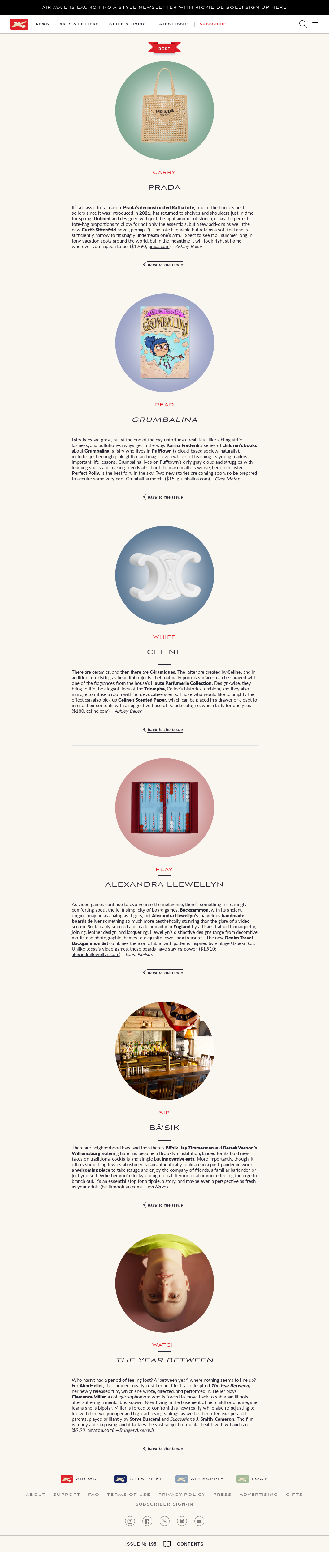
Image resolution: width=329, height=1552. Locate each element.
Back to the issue (165, 265)
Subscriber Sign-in (164, 1504)
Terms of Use (129, 1495)
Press (222, 1495)
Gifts (294, 1495)
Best (164, 49)
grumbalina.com (193, 478)
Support (66, 1495)
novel (123, 229)
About (36, 1495)
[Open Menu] (315, 24)
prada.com (159, 246)
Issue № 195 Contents (164, 1544)
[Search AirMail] (303, 24)
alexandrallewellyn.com (95, 954)
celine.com (97, 710)
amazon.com (100, 1430)
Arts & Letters (79, 24)
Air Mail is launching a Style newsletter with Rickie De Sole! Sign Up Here (164, 7)
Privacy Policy (182, 1495)
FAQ (94, 1495)
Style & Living (127, 24)
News (42, 24)
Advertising (259, 1495)
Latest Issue (172, 24)
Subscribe (213, 24)
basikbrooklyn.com (121, 1186)
